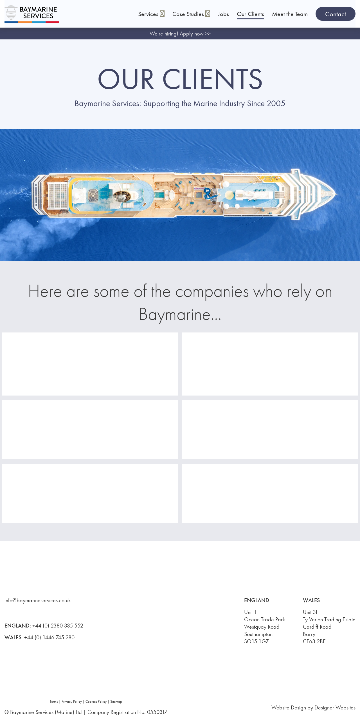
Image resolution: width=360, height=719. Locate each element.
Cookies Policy (96, 701)
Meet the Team (290, 14)
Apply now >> (195, 33)
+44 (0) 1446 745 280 (49, 637)
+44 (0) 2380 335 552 (57, 625)
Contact (335, 14)
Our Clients (250, 14)
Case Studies (191, 14)
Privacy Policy (72, 701)
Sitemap (116, 701)
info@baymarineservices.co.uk (37, 600)
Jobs (223, 14)
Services (149, 14)
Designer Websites (335, 707)
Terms (54, 701)
